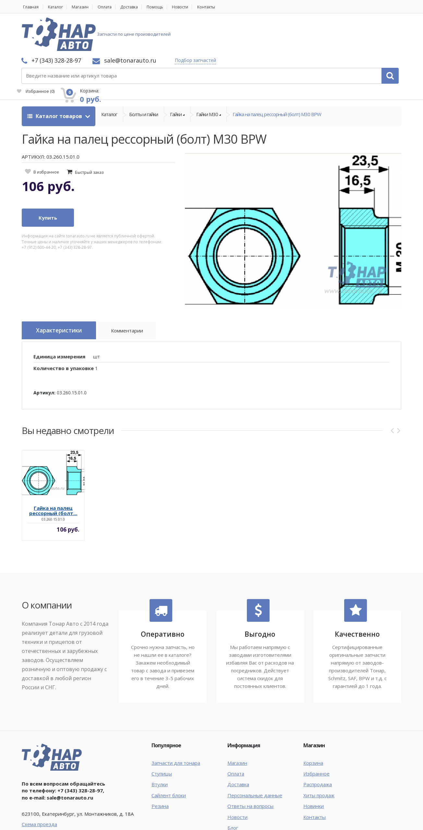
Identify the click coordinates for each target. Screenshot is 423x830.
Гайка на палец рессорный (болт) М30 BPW (277, 81)
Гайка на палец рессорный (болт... (53, 474)
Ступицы (161, 737)
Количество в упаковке (63, 332)
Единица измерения (59, 320)
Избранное (328, 38)
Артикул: (44, 356)
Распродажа (317, 748)
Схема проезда (39, 787)
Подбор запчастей (281, 27)
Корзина (313, 726)
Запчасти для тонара (175, 726)
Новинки (313, 769)
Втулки (159, 748)
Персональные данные (254, 758)
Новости (195, 7)
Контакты (224, 7)
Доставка (140, 7)
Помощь (168, 7)
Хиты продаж (318, 758)
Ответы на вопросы (250, 769)
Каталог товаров (55, 81)
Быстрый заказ (89, 137)
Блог (232, 791)
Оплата (112, 7)
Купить (48, 183)
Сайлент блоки (168, 758)
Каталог (58, 7)
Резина (160, 769)
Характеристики (62, 296)
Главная (30, 7)
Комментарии (135, 297)
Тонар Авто (41, 819)
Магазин (85, 7)
